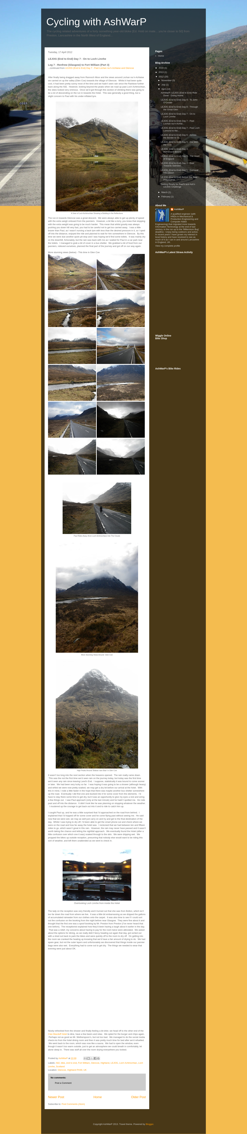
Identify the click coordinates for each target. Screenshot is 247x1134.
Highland (105, 1063)
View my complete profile (167, 246)
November (166, 80)
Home (97, 1097)
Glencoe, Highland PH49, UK (72, 1070)
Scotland (60, 1066)
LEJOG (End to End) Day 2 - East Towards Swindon (177, 164)
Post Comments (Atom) (73, 1104)
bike (63, 1063)
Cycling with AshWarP (96, 21)
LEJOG (114, 1063)
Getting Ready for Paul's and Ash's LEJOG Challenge (178, 185)
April (164, 89)
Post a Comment (63, 1083)
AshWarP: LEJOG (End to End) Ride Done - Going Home (179, 94)
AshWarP (179, 209)
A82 (58, 1063)
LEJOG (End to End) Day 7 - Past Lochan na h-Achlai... (177, 122)
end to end (71, 1063)
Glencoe (95, 1063)
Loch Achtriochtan (128, 1063)
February (166, 196)
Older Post (138, 1097)
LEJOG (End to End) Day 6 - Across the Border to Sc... (178, 136)
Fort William (84, 1063)
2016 (161, 68)
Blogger (149, 1124)
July (163, 84)
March (164, 192)
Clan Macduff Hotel (57, 1034)
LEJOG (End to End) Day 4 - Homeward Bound (175, 150)
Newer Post (56, 1097)
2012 (161, 76)
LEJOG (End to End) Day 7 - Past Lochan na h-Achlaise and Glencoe (99, 68)
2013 (161, 72)
